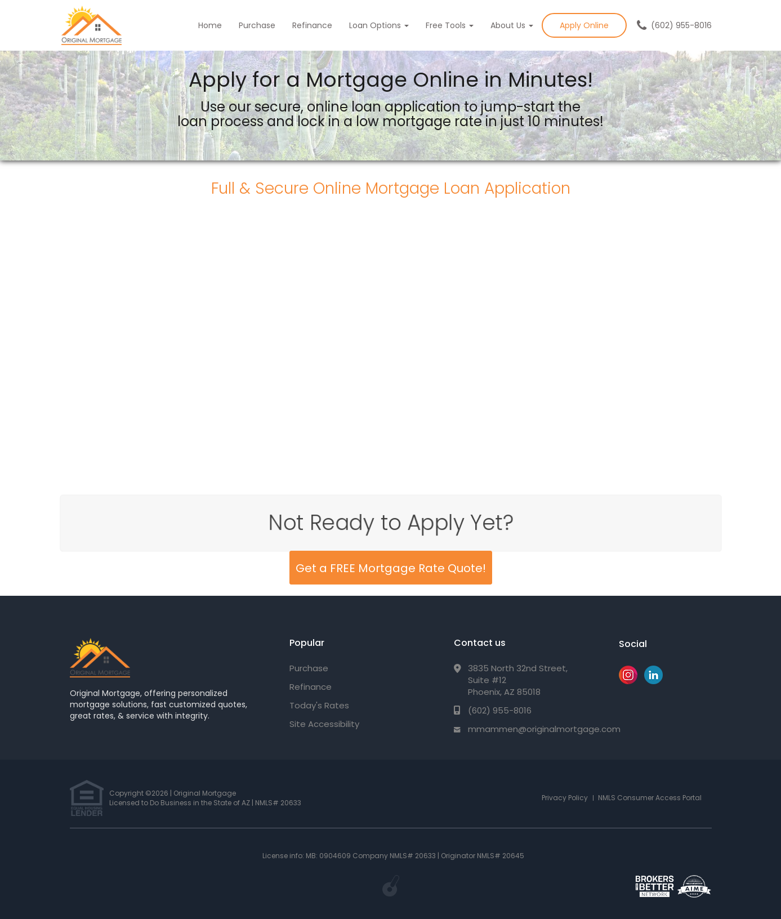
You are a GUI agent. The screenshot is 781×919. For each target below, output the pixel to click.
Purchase (257, 25)
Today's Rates (319, 705)
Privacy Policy (565, 797)
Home (210, 25)
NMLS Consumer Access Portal (650, 797)
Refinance (312, 25)
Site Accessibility (324, 724)
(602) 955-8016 (681, 25)
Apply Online (584, 25)
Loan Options (379, 25)
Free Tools (450, 25)
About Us (511, 25)
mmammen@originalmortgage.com (544, 729)
